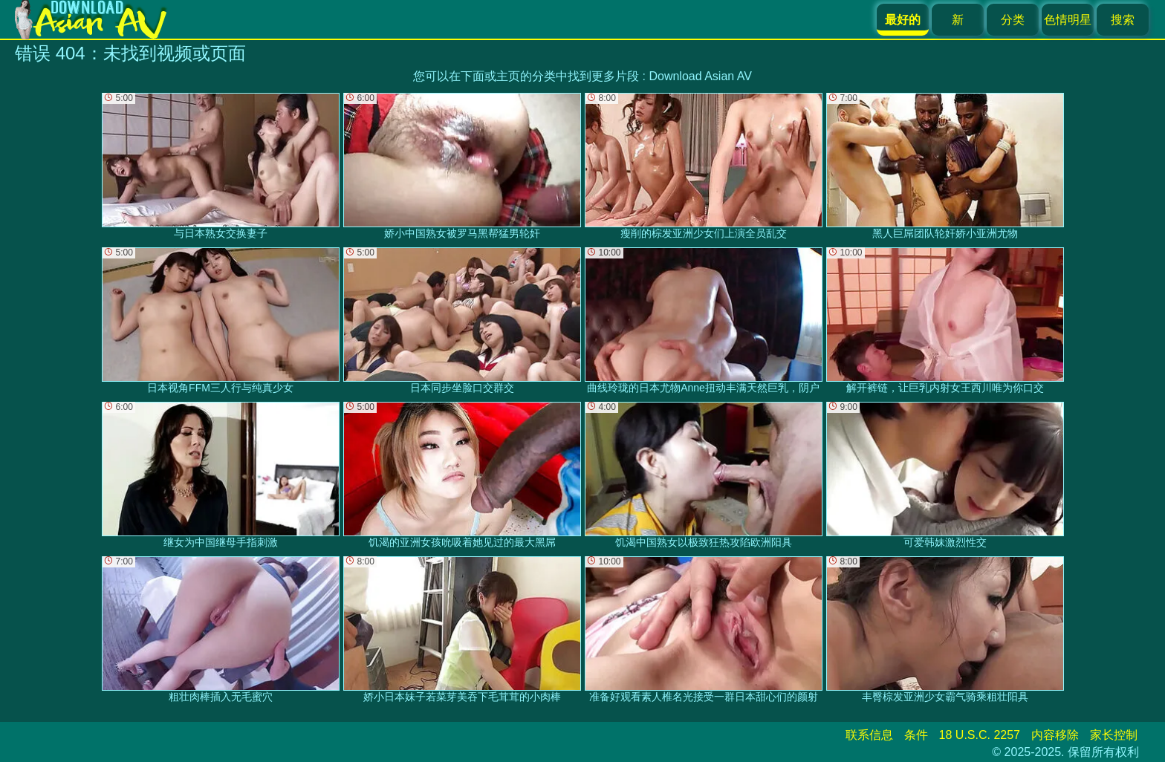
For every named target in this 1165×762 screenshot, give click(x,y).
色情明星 (1067, 19)
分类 (1013, 19)
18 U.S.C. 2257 (979, 735)
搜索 (1123, 19)
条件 (916, 735)
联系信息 (869, 735)
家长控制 (1114, 735)
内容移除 (1055, 735)
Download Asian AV (700, 76)
